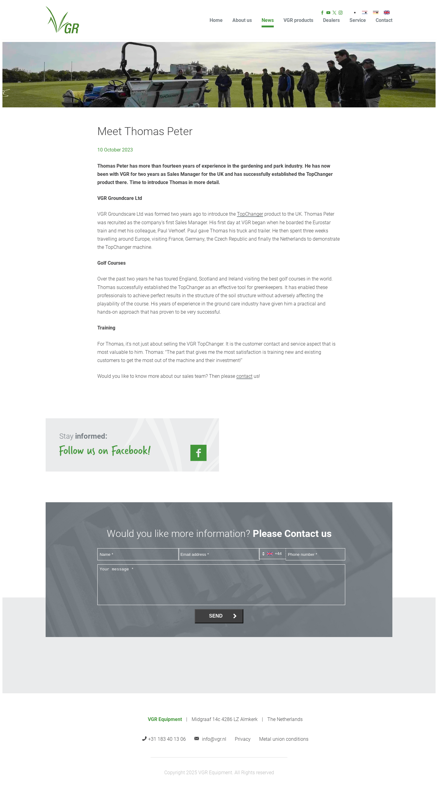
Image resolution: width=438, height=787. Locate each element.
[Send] (219, 616)
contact (244, 376)
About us (242, 20)
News (268, 20)
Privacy (243, 739)
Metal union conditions (283, 739)
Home (216, 20)
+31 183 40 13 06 (167, 739)
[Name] (138, 554)
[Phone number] (316, 554)
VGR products (298, 20)
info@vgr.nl (214, 739)
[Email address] (219, 554)
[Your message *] (221, 584)
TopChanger (250, 214)
